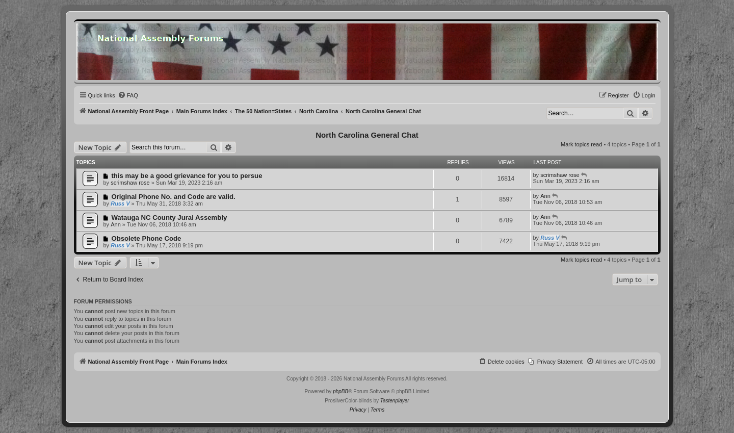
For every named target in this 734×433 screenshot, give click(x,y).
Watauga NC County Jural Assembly (169, 217)
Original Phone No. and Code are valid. (173, 196)
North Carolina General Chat (367, 135)
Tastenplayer (394, 400)
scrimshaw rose (130, 183)
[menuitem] (128, 95)
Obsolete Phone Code (146, 238)
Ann (545, 196)
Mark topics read (581, 144)
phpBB (340, 391)
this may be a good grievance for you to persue (186, 176)
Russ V (120, 203)
